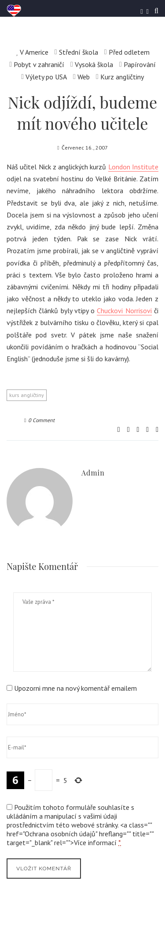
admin (93, 472)
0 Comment (39, 420)
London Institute (133, 166)
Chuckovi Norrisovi (124, 310)
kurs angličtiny (26, 395)
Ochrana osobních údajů (60, 833)
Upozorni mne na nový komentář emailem (75, 688)
